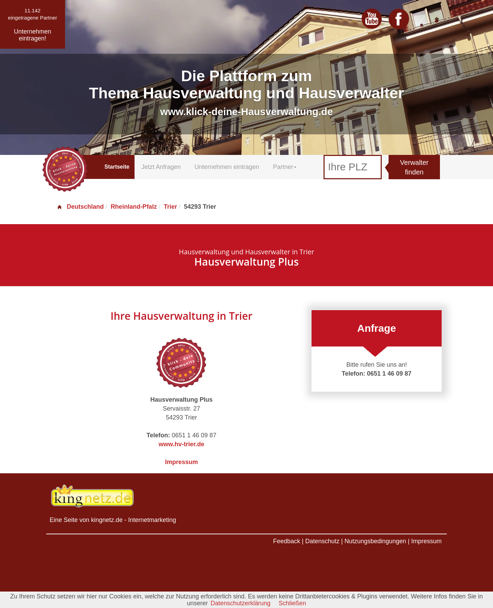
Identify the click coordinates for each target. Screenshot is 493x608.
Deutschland (80, 206)
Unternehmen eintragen (226, 166)
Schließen (292, 603)
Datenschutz (322, 541)
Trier (170, 206)
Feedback (286, 541)
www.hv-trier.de (181, 444)
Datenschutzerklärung (240, 603)
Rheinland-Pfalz (134, 206)
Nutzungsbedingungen (375, 541)
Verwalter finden (414, 167)
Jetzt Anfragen (161, 166)
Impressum (181, 462)
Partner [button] (284, 166)
